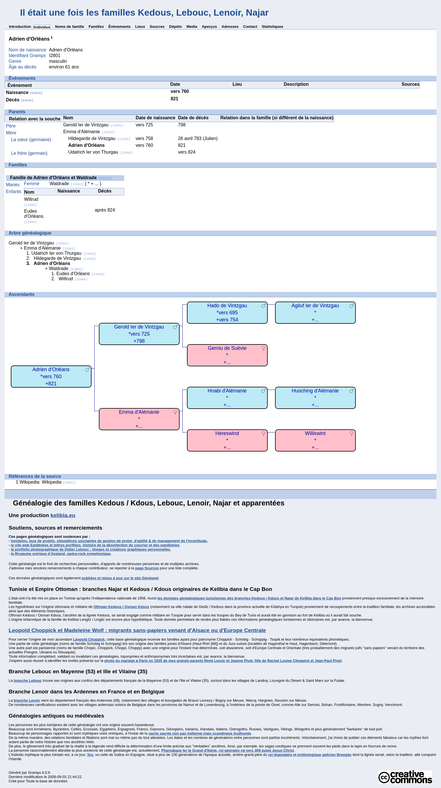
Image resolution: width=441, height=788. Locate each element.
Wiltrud (31, 202)
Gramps (34, 772)
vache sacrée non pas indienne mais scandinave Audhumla (199, 733)
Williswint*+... (315, 440)
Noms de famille (69, 26)
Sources (157, 26)
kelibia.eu (63, 515)
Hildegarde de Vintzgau (99, 138)
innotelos (19, 541)
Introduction (20, 26)
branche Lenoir (27, 700)
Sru (90, 755)
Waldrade (67, 183)
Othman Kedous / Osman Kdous (121, 607)
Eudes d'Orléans (33, 216)
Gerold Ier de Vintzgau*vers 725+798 (139, 334)
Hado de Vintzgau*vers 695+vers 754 (227, 312)
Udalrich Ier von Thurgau (100, 152)
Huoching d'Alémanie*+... (315, 397)
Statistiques (272, 26)
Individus (42, 27)
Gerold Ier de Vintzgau (93, 124)
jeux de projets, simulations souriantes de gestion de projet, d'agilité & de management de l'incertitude (118, 541)
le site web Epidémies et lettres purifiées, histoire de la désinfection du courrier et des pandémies (95, 545)
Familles (96, 26)
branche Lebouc (28, 680)
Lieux (140, 26)
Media (191, 26)
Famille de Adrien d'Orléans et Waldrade (61, 177)
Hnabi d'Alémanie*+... (227, 397)
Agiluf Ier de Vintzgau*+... (315, 312)
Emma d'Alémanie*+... (139, 419)
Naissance (24, 92)
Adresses (230, 26)
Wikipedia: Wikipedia (48, 482)
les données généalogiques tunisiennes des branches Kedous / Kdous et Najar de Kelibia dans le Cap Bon (249, 598)
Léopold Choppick (89, 639)
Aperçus (209, 26)
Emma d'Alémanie (89, 131)
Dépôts (175, 26)
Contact (250, 26)
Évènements (119, 26)
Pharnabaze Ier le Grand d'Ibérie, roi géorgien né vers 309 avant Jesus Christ (227, 750)
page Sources (147, 568)
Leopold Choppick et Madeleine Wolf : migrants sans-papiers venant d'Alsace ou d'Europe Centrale (137, 630)
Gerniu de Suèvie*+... (227, 355)
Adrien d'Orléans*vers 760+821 (51, 376)
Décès (20, 99)
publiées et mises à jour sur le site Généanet (120, 578)
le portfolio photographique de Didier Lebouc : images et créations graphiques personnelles (90, 549)
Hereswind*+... (227, 440)
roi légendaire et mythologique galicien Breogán (309, 755)
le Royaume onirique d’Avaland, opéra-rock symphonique (60, 553)
